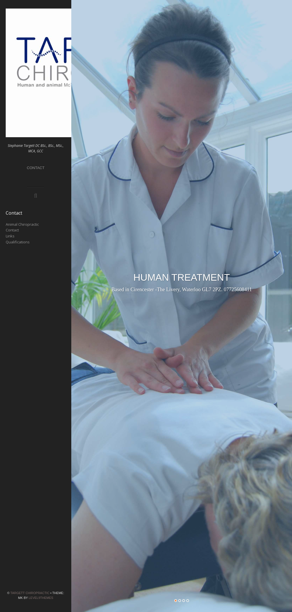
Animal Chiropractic (22, 224)
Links (10, 236)
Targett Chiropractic (29, 593)
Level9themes (41, 597)
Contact (35, 168)
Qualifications (18, 242)
